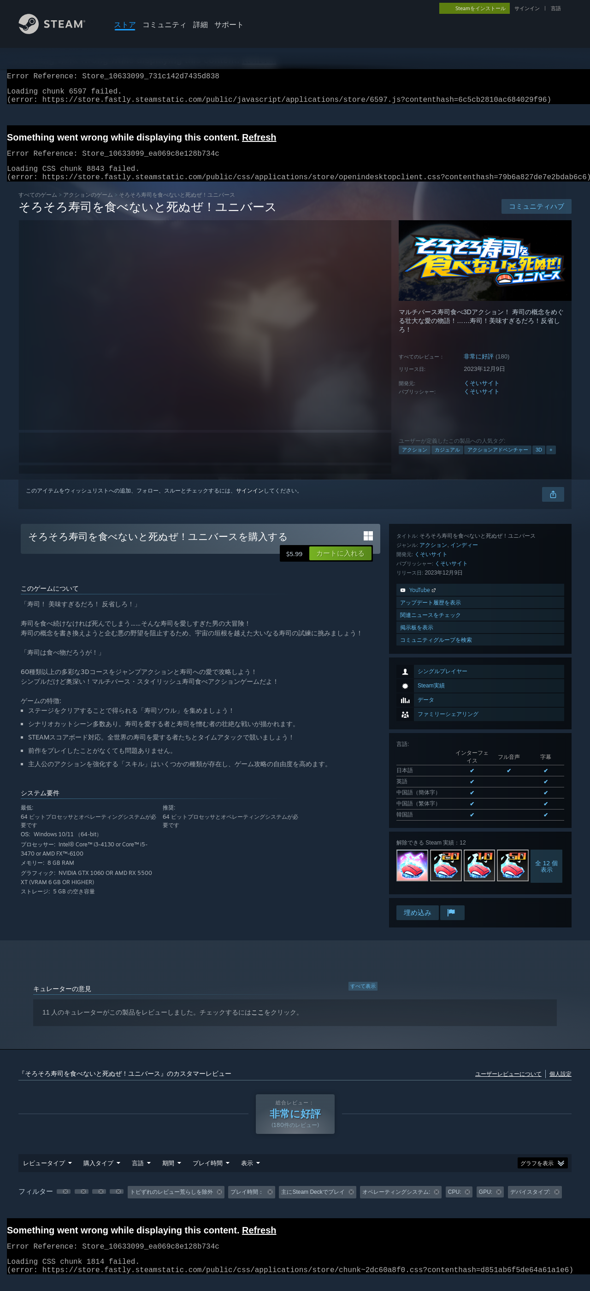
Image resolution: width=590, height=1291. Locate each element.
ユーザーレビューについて (508, 1084)
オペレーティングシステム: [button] (396, 1203)
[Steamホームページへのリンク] (59, 31)
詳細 (200, 24)
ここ (257, 1023)
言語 (556, 8)
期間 (168, 1174)
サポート (229, 24)
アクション (414, 461)
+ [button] (550, 461)
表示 (247, 1174)
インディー (464, 796)
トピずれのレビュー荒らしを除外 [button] (171, 1203)
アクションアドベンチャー (497, 461)
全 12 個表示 (546, 744)
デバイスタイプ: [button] (530, 1203)
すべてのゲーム (37, 205)
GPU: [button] (485, 1203)
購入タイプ (98, 1174)
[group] (295, 1203)
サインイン (527, 8)
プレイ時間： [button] (247, 1203)
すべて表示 (363, 997)
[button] (340, 564)
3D (539, 461)
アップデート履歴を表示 (430, 854)
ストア (125, 24)
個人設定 (560, 1084)
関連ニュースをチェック (430, 866)
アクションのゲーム (88, 205)
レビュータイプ (44, 1174)
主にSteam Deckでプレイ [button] (312, 1203)
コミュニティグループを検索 (436, 891)
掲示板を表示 (416, 878)
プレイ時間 (208, 1174)
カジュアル (447, 461)
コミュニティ (164, 24)
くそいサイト (482, 394)
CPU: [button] (454, 1203)
